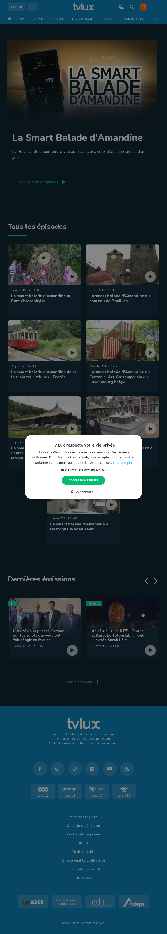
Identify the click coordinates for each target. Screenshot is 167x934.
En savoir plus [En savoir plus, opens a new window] (123, 462)
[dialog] (83, 467)
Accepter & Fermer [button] (83, 480)
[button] (84, 470)
